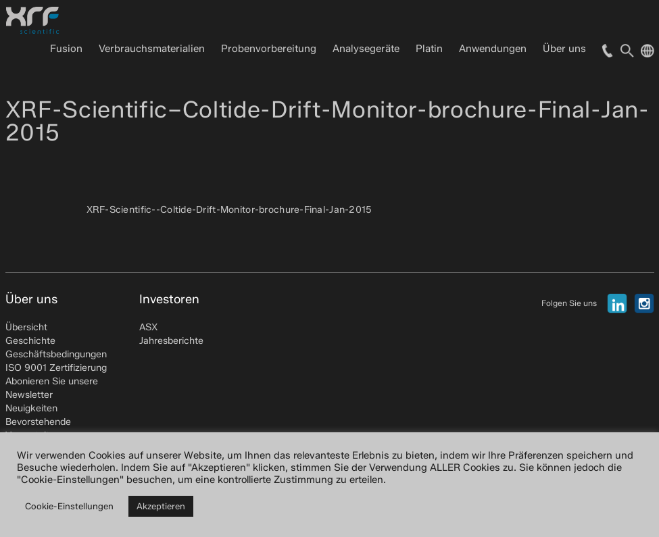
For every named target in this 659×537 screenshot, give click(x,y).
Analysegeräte (366, 49)
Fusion (66, 49)
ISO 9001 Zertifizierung (56, 368)
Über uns (564, 49)
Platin (429, 49)
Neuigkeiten (31, 408)
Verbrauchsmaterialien (152, 49)
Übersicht (26, 327)
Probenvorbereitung (268, 49)
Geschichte (30, 341)
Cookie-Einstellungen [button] (69, 506)
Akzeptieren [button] (161, 506)
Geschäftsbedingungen (56, 354)
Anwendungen (493, 49)
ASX (148, 327)
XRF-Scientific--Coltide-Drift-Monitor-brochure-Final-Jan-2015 (229, 209)
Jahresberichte (171, 341)
